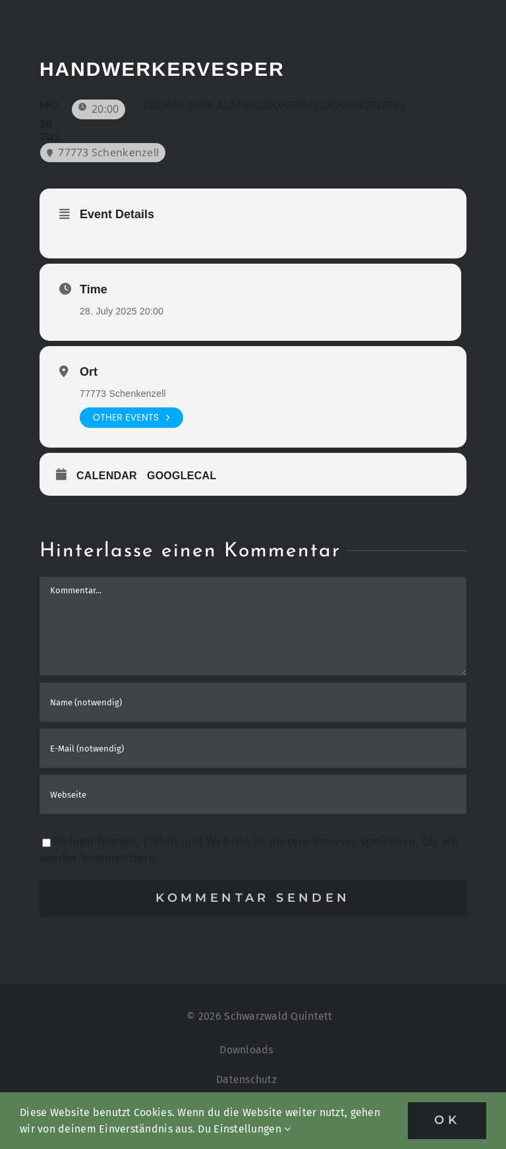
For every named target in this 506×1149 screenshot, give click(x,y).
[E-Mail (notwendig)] (253, 748)
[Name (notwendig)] (253, 702)
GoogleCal (182, 475)
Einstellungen (252, 1129)
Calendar (106, 475)
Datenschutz (246, 1079)
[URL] (253, 794)
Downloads (246, 1050)
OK (447, 1120)
